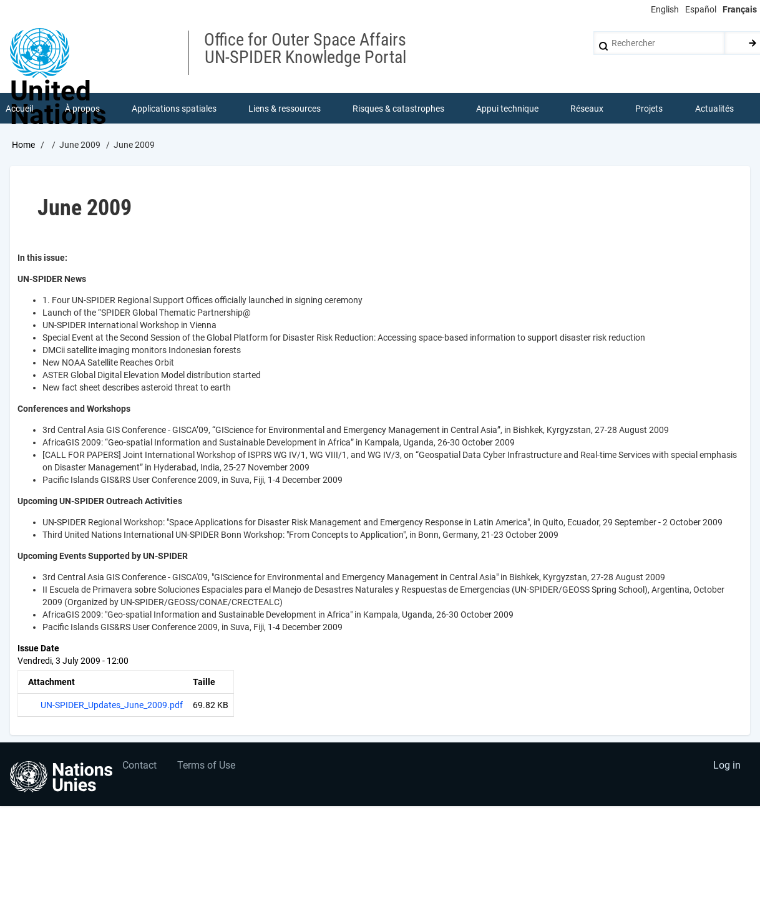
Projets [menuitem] (649, 109)
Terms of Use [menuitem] (207, 767)
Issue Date (38, 649)
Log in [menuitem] (726, 767)
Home (23, 145)
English (665, 9)
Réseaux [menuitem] (587, 109)
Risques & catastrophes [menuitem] (398, 109)
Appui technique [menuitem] (508, 109)
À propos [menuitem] (82, 109)
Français (740, 9)
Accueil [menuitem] (19, 109)
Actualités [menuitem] (714, 109)
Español (700, 9)
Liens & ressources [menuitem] (284, 109)
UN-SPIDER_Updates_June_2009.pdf (112, 706)
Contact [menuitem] (139, 767)
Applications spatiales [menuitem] (174, 109)
